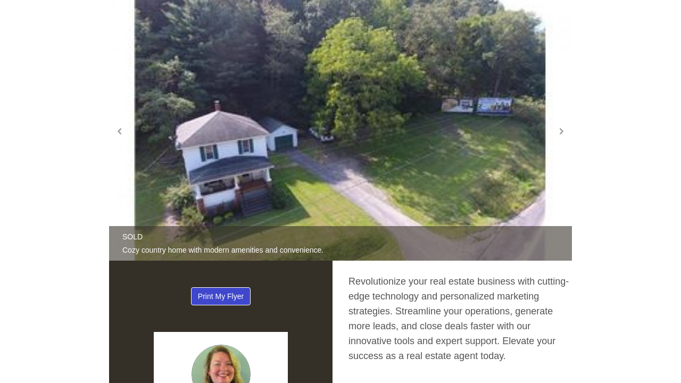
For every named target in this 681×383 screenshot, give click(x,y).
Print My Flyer (221, 296)
